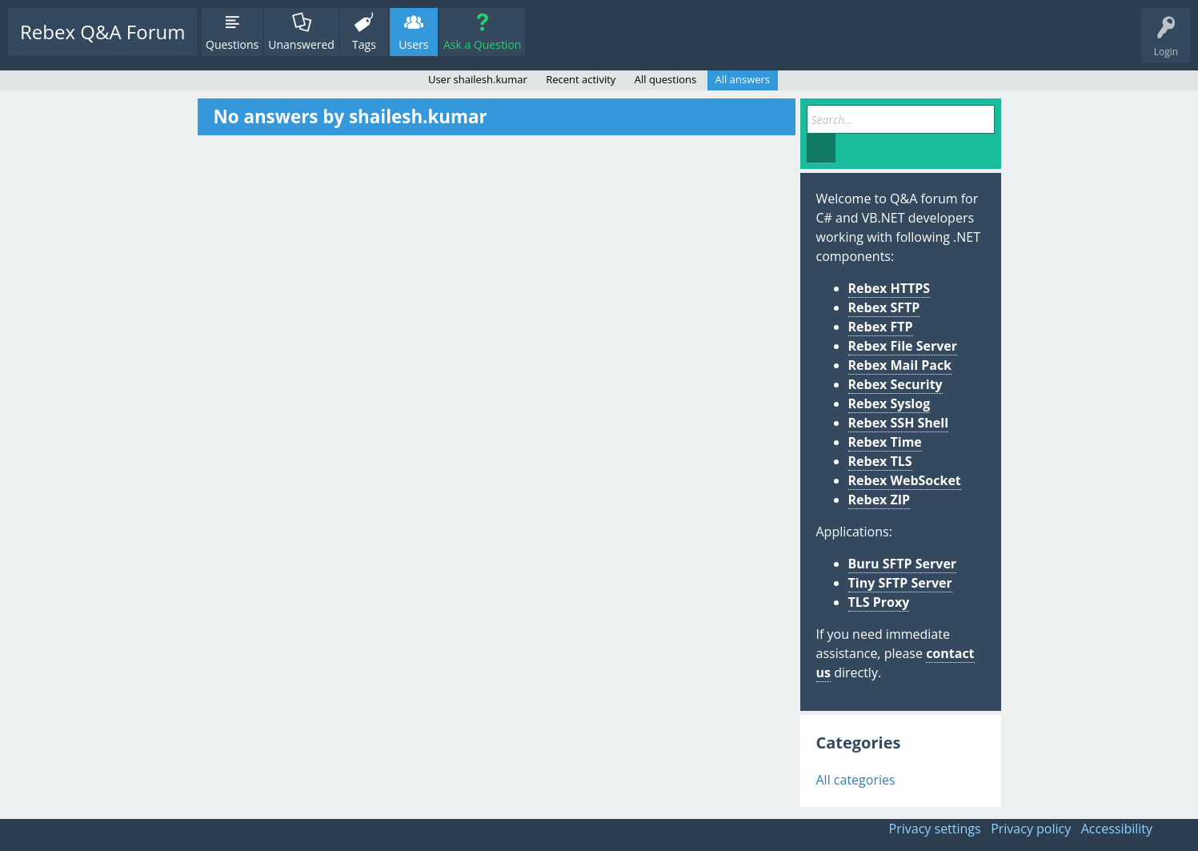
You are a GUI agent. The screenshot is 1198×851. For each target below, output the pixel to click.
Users (413, 44)
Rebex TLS (880, 461)
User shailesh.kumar (477, 79)
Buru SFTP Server (902, 563)
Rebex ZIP (879, 499)
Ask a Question (482, 44)
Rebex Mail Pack (900, 365)
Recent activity (580, 79)
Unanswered (301, 44)
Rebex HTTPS (889, 288)
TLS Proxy (879, 602)
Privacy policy (1031, 828)
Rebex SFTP (884, 307)
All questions (666, 79)
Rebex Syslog (889, 403)
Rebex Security (895, 384)
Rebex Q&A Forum (102, 31)
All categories (855, 780)
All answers (742, 79)
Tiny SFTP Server (900, 583)
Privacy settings (935, 828)
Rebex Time (885, 442)
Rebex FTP (880, 326)
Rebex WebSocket (904, 480)
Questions (232, 44)
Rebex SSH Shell (898, 423)
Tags (364, 44)
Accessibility (1116, 828)
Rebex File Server (903, 346)
